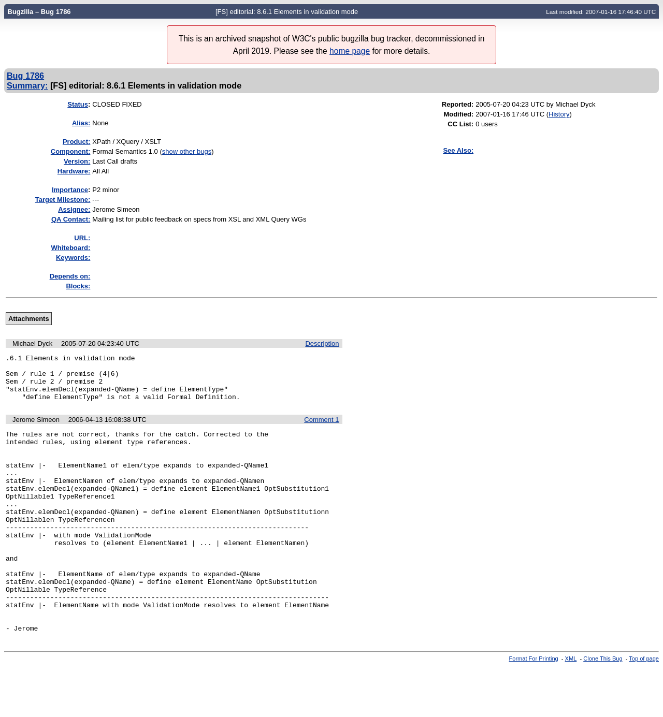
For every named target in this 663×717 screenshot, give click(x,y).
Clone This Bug (602, 708)
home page (349, 51)
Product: (76, 141)
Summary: (27, 85)
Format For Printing (533, 708)
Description (322, 343)
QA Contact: (70, 219)
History (559, 114)
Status (77, 104)
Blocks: (78, 286)
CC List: (460, 124)
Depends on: (70, 276)
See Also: (458, 150)
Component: (71, 151)
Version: (77, 161)
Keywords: (73, 257)
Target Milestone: (63, 199)
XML (571, 708)
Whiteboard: (71, 248)
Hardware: (74, 171)
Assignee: (74, 209)
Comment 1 (321, 429)
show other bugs (186, 151)
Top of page (644, 708)
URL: (82, 238)
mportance (70, 190)
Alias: (81, 123)
